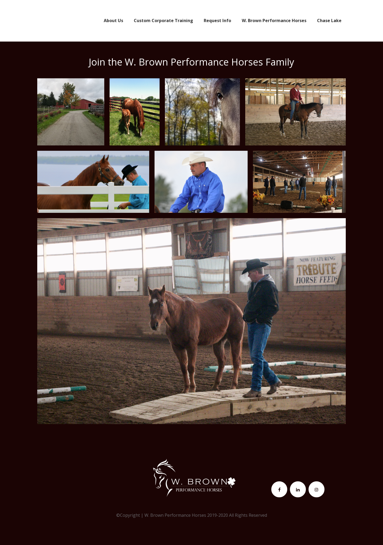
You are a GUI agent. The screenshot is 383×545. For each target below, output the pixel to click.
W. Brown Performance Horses (274, 20)
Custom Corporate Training (163, 20)
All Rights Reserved (248, 515)
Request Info (217, 20)
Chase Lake (329, 20)
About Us (113, 20)
